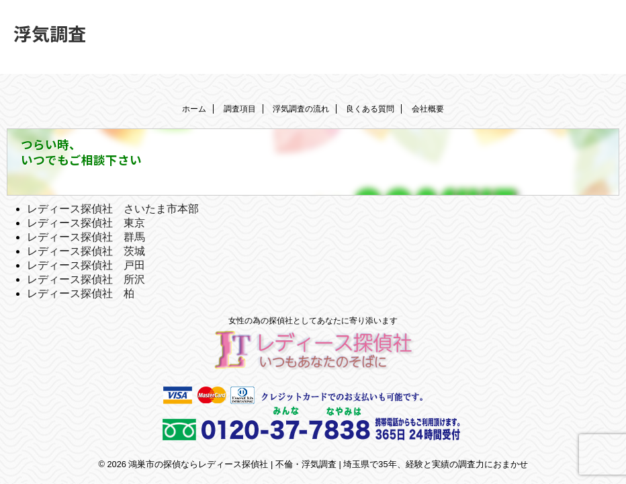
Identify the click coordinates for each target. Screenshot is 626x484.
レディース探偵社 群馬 (86, 237)
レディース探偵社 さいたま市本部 (113, 208)
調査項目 (240, 109)
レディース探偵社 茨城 (86, 251)
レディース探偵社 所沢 (86, 279)
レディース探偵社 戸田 (86, 265)
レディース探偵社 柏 (80, 293)
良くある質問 (370, 109)
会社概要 (428, 109)
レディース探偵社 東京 (86, 223)
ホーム (194, 109)
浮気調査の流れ (301, 109)
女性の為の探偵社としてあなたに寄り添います (313, 320)
